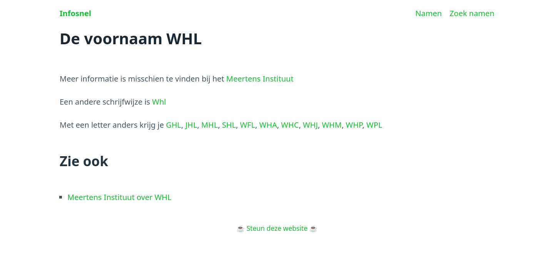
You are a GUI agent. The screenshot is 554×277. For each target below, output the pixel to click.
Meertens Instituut (260, 78)
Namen (429, 13)
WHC (290, 125)
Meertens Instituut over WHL (119, 197)
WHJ (310, 125)
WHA (268, 125)
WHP (354, 125)
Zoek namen (471, 13)
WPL (374, 125)
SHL (229, 125)
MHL (209, 125)
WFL (247, 125)
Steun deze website (277, 228)
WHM (332, 125)
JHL (191, 125)
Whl (159, 102)
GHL (173, 125)
